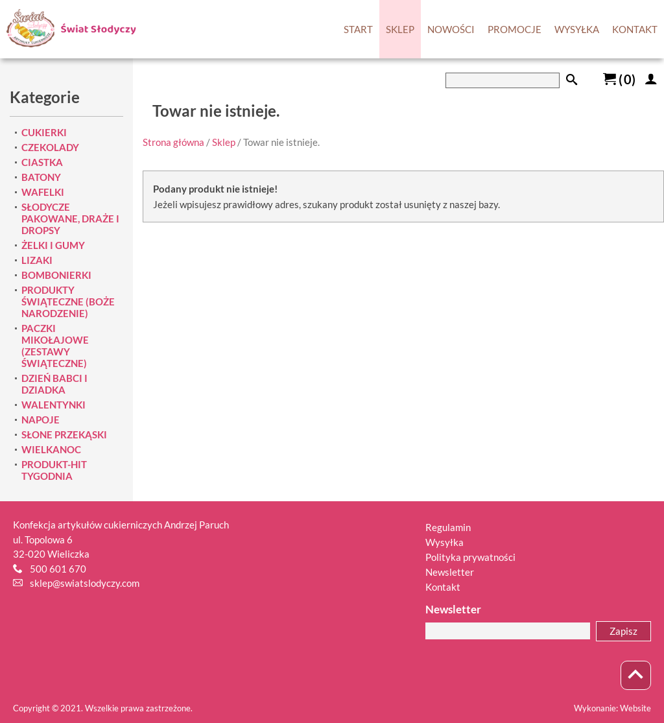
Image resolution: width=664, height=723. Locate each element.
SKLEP (400, 29)
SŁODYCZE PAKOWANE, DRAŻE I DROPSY (70, 218)
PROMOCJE (514, 29)
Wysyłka (444, 542)
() (619, 79)
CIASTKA (42, 162)
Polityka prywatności (470, 557)
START (358, 29)
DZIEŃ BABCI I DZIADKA (54, 384)
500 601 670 (58, 569)
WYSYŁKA (576, 29)
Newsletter (449, 572)
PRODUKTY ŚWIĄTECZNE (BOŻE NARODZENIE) (68, 301)
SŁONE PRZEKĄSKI (64, 434)
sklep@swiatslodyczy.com (84, 583)
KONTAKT (635, 29)
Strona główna (173, 142)
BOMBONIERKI (56, 275)
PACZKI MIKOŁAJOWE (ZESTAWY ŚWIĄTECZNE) (55, 345)
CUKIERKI (44, 132)
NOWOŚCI (451, 29)
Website (635, 708)
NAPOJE (40, 419)
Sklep (223, 142)
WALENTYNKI (53, 404)
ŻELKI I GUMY (53, 245)
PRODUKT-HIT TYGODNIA (54, 470)
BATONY (41, 177)
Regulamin (448, 527)
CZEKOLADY (50, 147)
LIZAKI (37, 260)
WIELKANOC (51, 449)
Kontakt (442, 587)
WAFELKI (42, 192)
